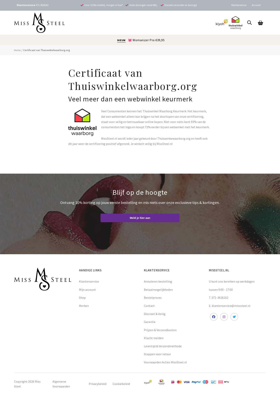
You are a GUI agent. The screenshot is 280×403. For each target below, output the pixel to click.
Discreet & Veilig (154, 314)
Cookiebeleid (121, 384)
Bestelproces (153, 297)
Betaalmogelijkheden (158, 290)
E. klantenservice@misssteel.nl (229, 306)
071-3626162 (42, 5)
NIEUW (121, 40)
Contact (149, 306)
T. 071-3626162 (218, 297)
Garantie (150, 322)
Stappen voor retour (157, 354)
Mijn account (87, 290)
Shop (82, 297)
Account (256, 5)
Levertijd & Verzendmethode (163, 346)
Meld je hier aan (140, 217)
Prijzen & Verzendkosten (160, 330)
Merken (84, 306)
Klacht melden (154, 338)
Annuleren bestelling (158, 281)
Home (17, 50)
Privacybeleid (97, 384)
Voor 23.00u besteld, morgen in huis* (103, 5)
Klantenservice (238, 5)
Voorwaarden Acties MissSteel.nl (165, 362)
